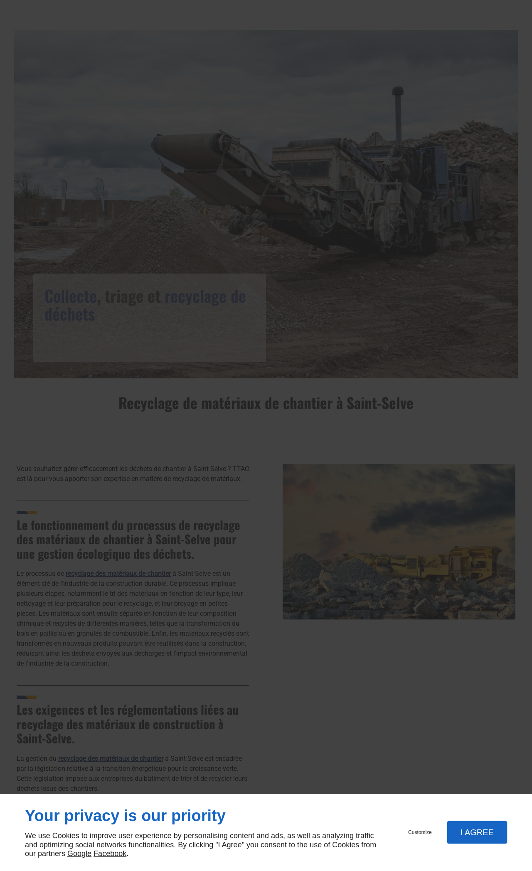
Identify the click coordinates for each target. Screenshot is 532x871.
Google (79, 853)
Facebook (110, 853)
